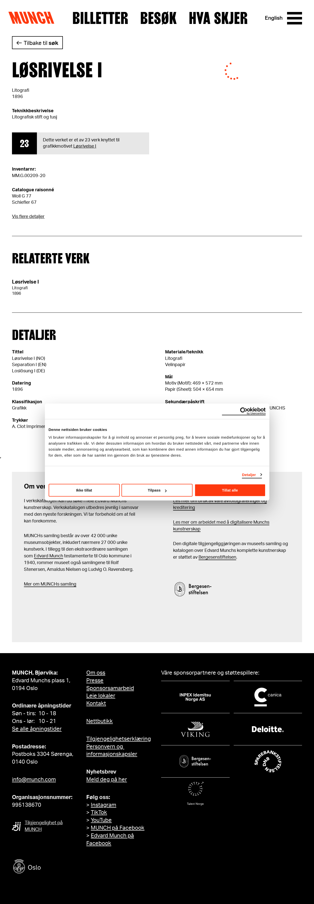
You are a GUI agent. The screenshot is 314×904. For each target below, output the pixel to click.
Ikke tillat (84, 490)
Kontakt (96, 703)
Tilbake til (41, 43)
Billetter (100, 18)
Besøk (158, 18)
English (274, 18)
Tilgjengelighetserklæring (118, 739)
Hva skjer (218, 18)
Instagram (103, 805)
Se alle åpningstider (37, 729)
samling (67, 584)
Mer (28, 584)
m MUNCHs (47, 584)
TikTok (99, 812)
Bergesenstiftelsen (217, 557)
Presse (95, 680)
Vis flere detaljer (28, 216)
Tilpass (157, 490)
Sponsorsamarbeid (110, 688)
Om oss (95, 673)
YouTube (101, 820)
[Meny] (294, 18)
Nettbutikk (99, 721)
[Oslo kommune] (49, 867)
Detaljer (249, 475)
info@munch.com (34, 779)
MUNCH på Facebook (117, 828)
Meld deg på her (106, 779)
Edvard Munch (48, 556)
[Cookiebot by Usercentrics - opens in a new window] (244, 411)
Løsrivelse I (84, 146)
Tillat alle (230, 490)
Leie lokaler (100, 696)
